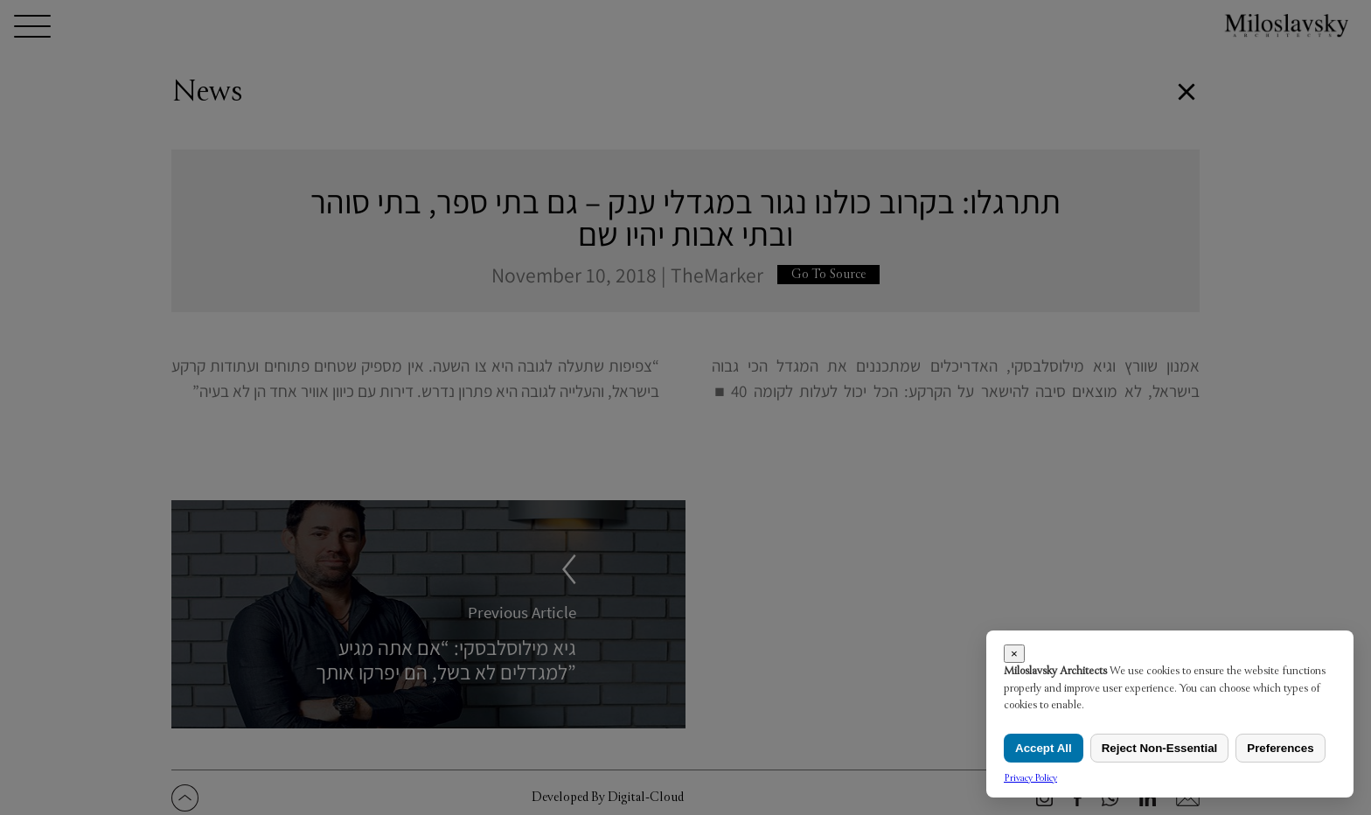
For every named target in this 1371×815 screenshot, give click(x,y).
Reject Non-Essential (1160, 748)
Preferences (1280, 748)
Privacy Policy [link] (1030, 778)
